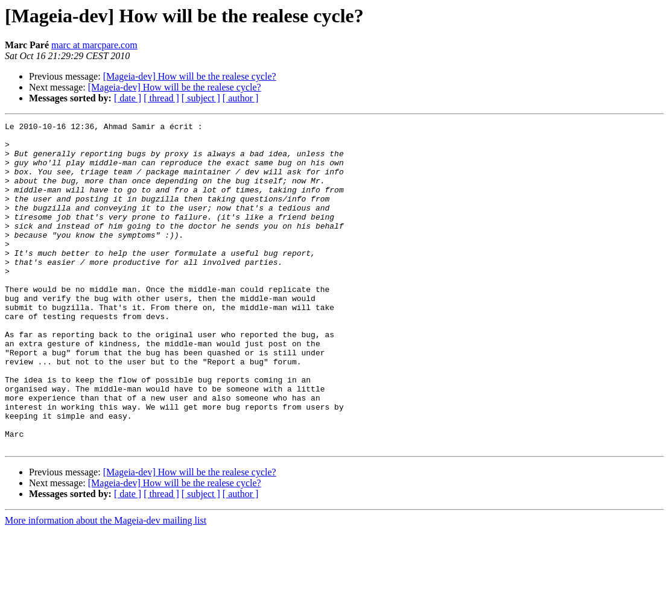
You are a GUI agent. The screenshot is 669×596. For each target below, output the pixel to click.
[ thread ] (161, 98)
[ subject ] (201, 98)
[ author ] (241, 98)
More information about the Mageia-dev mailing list (105, 585)
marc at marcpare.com (94, 45)
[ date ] (127, 98)
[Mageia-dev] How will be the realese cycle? (189, 76)
